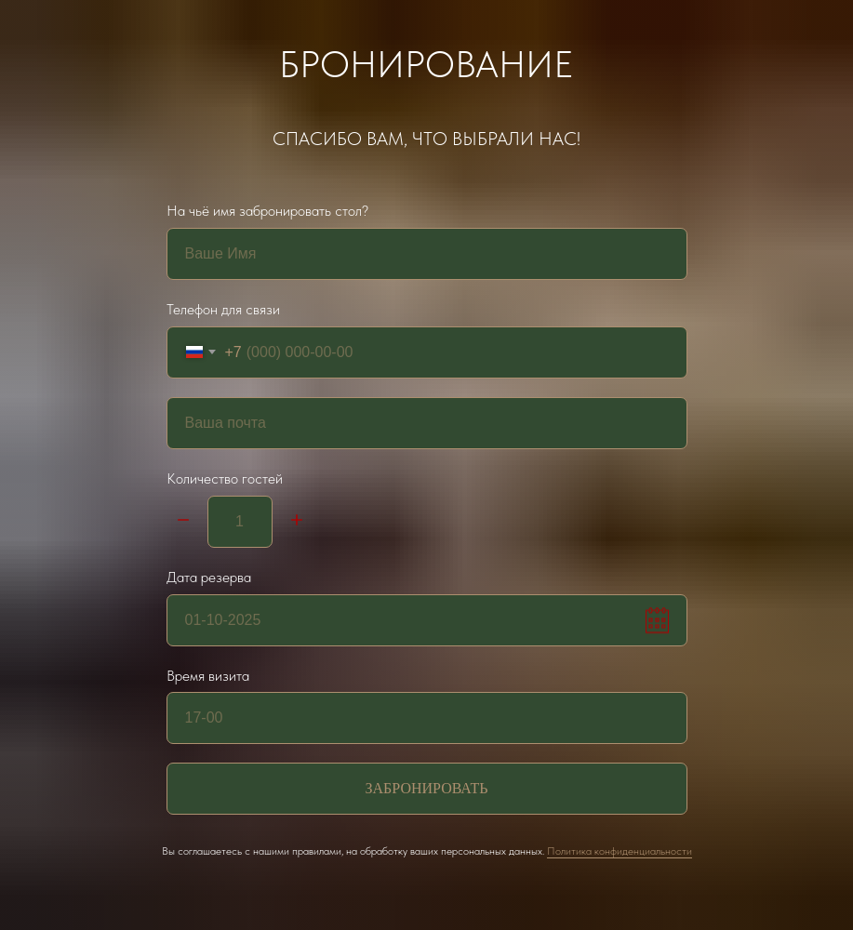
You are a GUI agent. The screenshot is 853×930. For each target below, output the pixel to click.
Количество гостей (225, 478)
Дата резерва (209, 577)
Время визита (208, 675)
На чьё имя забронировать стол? (267, 210)
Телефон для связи (223, 309)
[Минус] (183, 521)
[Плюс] (296, 521)
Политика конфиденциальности (619, 850)
